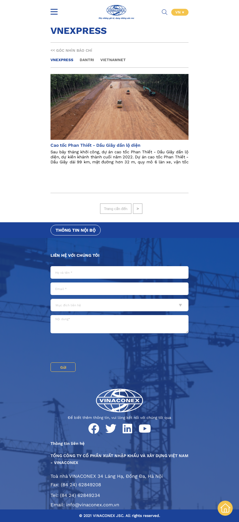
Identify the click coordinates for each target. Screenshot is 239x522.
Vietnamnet (113, 60)
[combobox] (119, 305)
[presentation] (98, 348)
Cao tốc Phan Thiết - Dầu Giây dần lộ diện (95, 145)
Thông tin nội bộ (76, 230)
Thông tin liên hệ (67, 443)
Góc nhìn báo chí (71, 50)
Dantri (87, 60)
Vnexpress (61, 60)
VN (178, 12)
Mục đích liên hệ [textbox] (68, 305)
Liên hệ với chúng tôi (74, 255)
